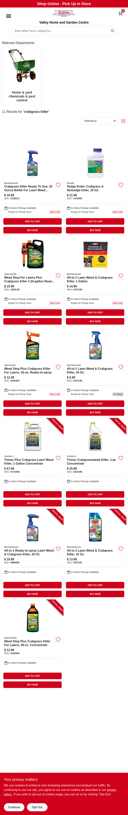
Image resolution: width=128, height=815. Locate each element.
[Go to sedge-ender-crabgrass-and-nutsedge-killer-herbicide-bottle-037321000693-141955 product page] (95, 190)
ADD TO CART (32, 221)
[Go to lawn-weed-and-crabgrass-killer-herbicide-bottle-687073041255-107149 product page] (95, 372)
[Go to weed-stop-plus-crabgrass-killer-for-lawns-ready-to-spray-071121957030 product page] (33, 372)
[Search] (113, 31)
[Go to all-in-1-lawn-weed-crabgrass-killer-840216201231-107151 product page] (95, 554)
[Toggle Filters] (123, 121)
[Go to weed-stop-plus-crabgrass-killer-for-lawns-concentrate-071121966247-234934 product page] (33, 644)
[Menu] (8, 16)
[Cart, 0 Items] (120, 14)
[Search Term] (64, 31)
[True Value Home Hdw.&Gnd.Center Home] (64, 14)
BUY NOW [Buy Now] (32, 230)
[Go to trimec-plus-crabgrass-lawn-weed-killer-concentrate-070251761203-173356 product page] (33, 463)
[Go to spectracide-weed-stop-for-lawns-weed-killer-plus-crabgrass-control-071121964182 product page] (33, 281)
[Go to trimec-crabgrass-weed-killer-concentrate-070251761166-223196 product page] (95, 463)
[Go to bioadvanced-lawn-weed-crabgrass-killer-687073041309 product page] (95, 281)
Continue (14, 807)
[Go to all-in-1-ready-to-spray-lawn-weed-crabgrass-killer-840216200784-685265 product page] (33, 554)
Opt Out (37, 807)
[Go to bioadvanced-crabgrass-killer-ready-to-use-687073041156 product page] (33, 190)
